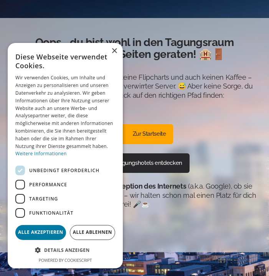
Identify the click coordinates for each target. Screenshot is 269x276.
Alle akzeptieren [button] (40, 232)
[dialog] (65, 155)
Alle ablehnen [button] (92, 232)
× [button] (114, 51)
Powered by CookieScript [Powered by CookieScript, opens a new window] (65, 260)
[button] (65, 250)
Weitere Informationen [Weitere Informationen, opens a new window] (41, 153)
